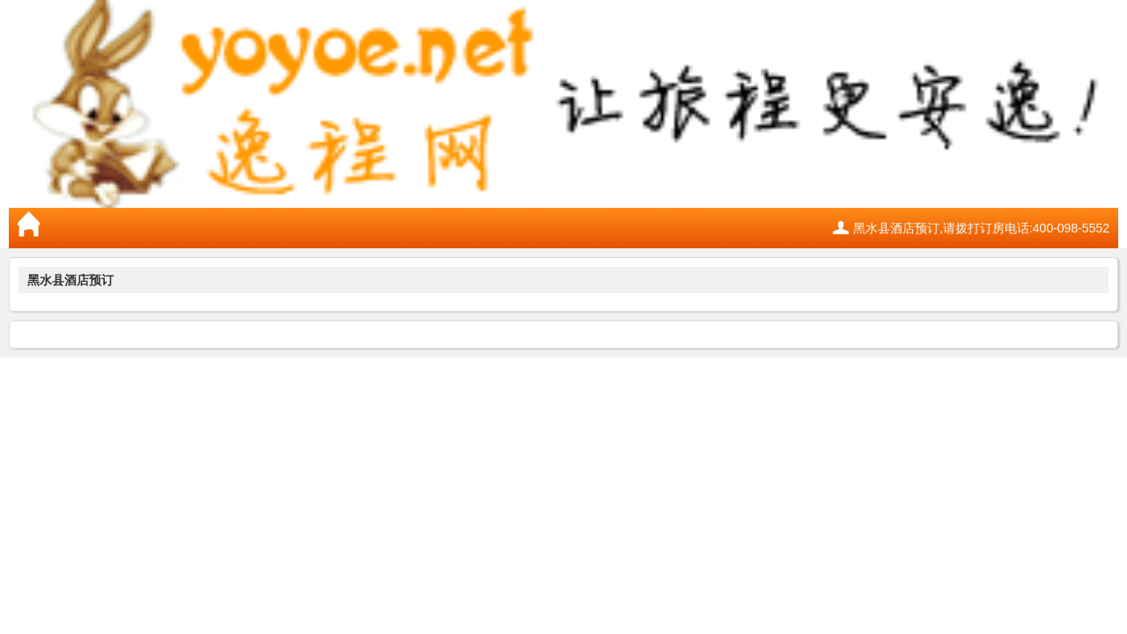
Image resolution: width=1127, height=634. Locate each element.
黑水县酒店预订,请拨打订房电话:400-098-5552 (981, 228)
